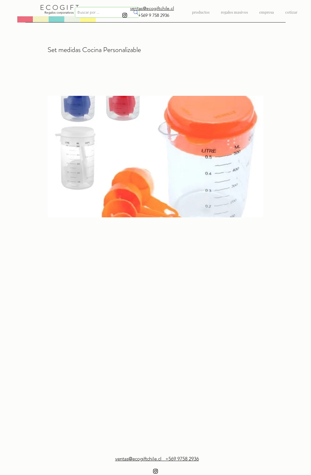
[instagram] (125, 15)
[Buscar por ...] (98, 12)
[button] (234, 9)
